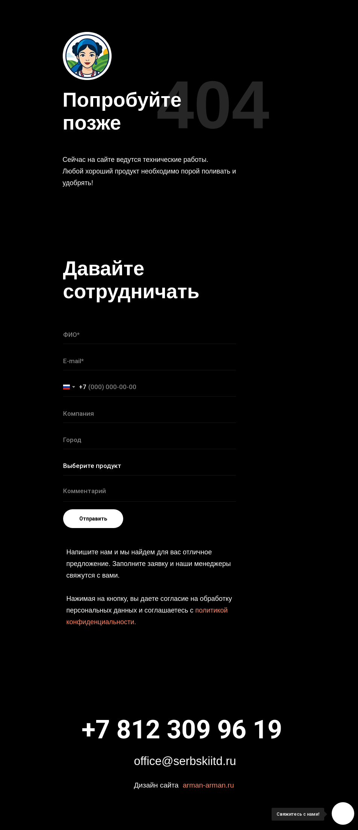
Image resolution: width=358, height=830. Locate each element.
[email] (149, 361)
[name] (149, 334)
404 (213, 104)
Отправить (93, 519)
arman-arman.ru (208, 785)
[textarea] (149, 492)
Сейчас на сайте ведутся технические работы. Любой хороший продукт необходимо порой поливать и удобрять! (149, 171)
